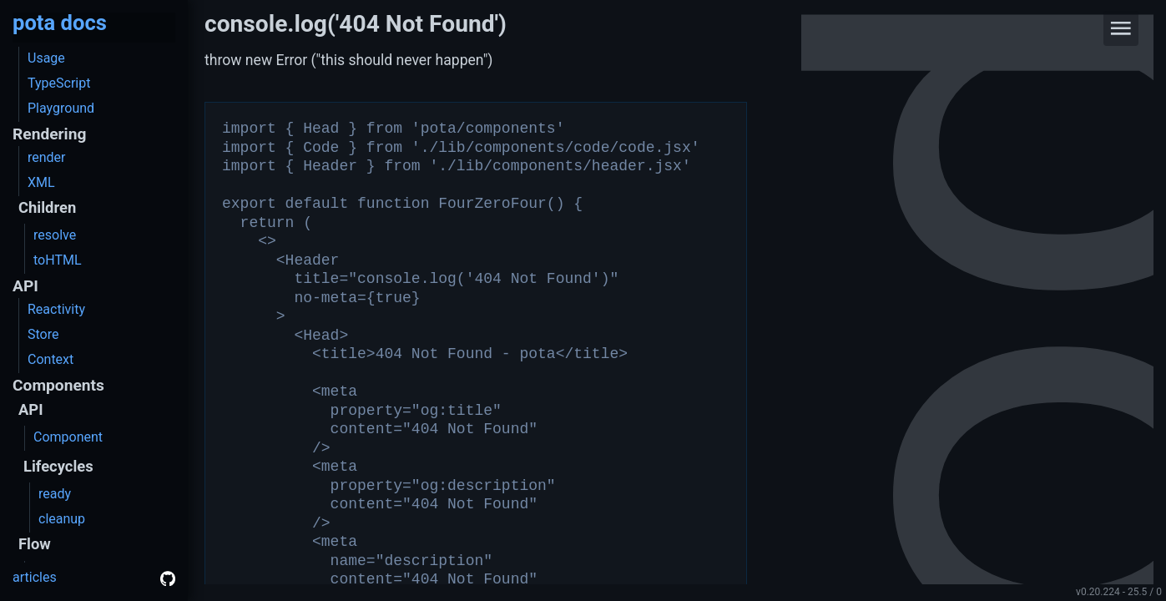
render (47, 157)
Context (50, 359)
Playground (61, 108)
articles (35, 577)
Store (43, 334)
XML (41, 182)
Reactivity (56, 309)
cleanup (61, 519)
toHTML (57, 260)
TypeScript (59, 83)
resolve (54, 235)
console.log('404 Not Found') (355, 24)
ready (54, 494)
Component (68, 437)
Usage (46, 58)
